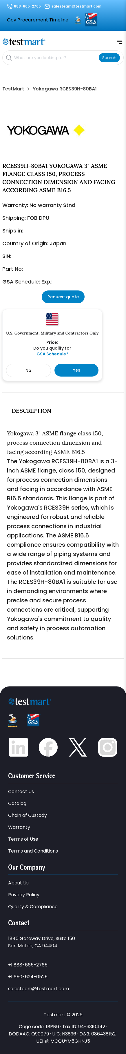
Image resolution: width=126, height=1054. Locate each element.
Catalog (17, 803)
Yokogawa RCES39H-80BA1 (65, 89)
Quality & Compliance (33, 906)
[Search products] (55, 57)
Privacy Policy (23, 894)
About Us (18, 882)
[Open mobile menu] (120, 42)
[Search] (109, 57)
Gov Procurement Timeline (37, 20)
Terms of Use (23, 839)
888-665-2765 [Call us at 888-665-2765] (27, 6)
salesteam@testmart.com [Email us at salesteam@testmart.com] (76, 6)
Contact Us (21, 791)
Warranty (19, 827)
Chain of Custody (27, 815)
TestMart (13, 89)
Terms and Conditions (33, 851)
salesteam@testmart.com (38, 988)
